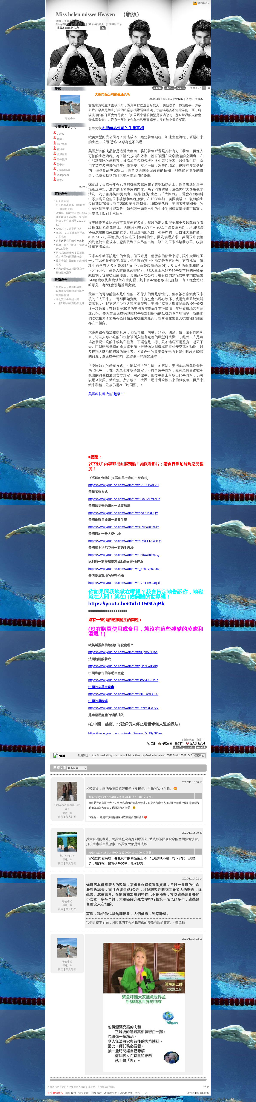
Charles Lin (63, 169)
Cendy (60, 133)
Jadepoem (63, 175)
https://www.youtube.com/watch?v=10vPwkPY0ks (123, 527)
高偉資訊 (62, 159)
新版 (131, 14)
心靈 (199, 739)
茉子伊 (60, 164)
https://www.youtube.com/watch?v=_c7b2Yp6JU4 (123, 569)
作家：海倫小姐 (65, 21)
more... (82, 186)
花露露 (60, 149)
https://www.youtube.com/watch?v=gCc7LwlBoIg (123, 666)
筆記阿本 (62, 144)
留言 (60, 816)
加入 (212, 1098)
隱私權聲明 (126, 1092)
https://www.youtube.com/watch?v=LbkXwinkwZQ (123, 555)
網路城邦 (203, 3)
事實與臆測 (62, 295)
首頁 (75, 81)
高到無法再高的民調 (67, 299)
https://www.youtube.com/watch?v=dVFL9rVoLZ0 (123, 485)
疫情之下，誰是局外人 (69, 228)
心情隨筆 (189, 739)
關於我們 (71, 1092)
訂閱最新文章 (114, 24)
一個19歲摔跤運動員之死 (70, 303)
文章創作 (94, 81)
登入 (205, 1098)
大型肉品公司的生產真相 (122, 128)
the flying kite (67, 855)
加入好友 (61, 24)
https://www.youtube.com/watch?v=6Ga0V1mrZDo (124, 499)
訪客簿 (142, 81)
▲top (205, 1086)
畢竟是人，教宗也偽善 (69, 287)
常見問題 (83, 1092)
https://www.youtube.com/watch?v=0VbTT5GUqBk (124, 583)
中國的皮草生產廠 (101, 687)
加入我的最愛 (96, 24)
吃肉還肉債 (62, 201)
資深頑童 (62, 154)
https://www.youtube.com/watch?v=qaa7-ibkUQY (123, 513)
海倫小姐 (70, 118)
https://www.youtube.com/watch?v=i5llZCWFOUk (123, 694)
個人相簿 (119, 81)
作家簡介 (165, 81)
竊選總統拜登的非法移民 (70, 291)
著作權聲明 (110, 1092)
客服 (137, 1092)
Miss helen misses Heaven (85, 14)
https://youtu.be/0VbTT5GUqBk (126, 603)
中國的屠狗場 (98, 701)
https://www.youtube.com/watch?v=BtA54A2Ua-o (123, 680)
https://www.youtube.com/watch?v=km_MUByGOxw (125, 733)
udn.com (204, 1092)
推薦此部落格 (77, 24)
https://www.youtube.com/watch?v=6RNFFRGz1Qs (125, 541)
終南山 (60, 138)
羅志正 (60, 180)
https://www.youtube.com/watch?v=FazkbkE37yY (123, 708)
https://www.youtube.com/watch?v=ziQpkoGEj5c (123, 652)
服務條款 (96, 1092)
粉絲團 (30, 1098)
